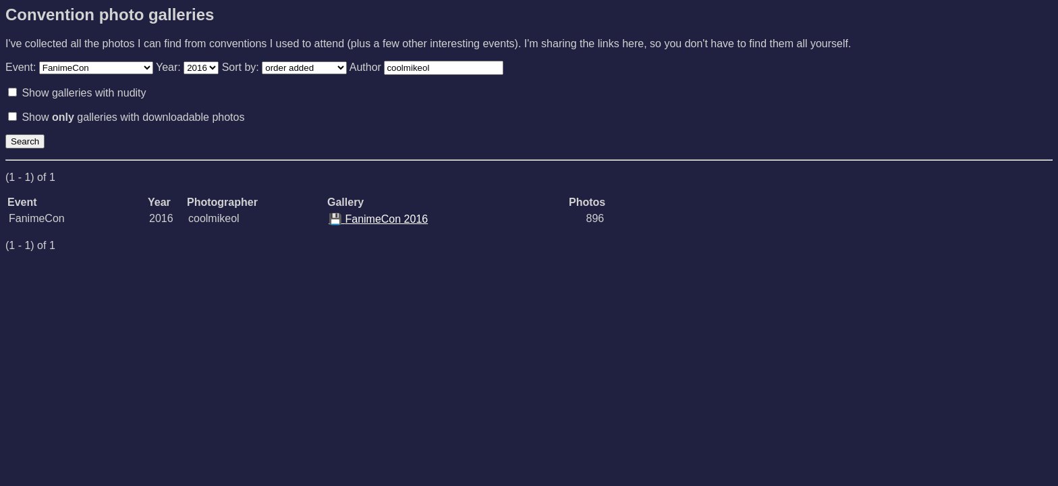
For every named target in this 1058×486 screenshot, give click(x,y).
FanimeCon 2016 (378, 219)
